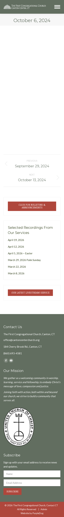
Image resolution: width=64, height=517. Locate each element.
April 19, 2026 (16, 239)
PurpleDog (38, 513)
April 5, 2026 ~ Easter (20, 253)
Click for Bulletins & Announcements (32, 206)
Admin (44, 509)
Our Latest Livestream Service (30, 292)
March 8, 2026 (16, 273)
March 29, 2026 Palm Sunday (24, 259)
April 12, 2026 (16, 246)
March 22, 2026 (17, 266)
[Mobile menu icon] (57, 6)
